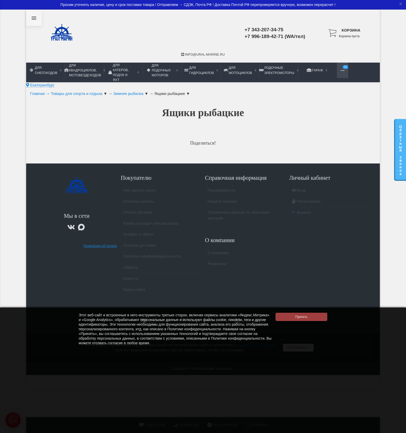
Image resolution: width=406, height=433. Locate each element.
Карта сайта (134, 291)
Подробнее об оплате (100, 246)
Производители (221, 192)
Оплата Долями (137, 214)
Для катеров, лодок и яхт (123, 72)
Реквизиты (217, 266)
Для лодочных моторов (162, 70)
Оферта (130, 269)
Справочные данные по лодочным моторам (239, 217)
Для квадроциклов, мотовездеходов (84, 70)
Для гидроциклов (201, 70)
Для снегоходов (45, 70)
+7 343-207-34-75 (264, 29)
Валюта (301, 214)
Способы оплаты (138, 203)
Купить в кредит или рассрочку (151, 225)
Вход (299, 192)
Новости (130, 280)
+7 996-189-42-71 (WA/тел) (275, 36)
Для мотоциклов (240, 70)
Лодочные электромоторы (278, 70)
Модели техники (222, 203)
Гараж (317, 70)
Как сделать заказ (139, 192)
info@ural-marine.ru (203, 54)
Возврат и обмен (138, 236)
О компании (218, 255)
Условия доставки (139, 247)
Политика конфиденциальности (151, 258)
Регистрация (306, 203)
